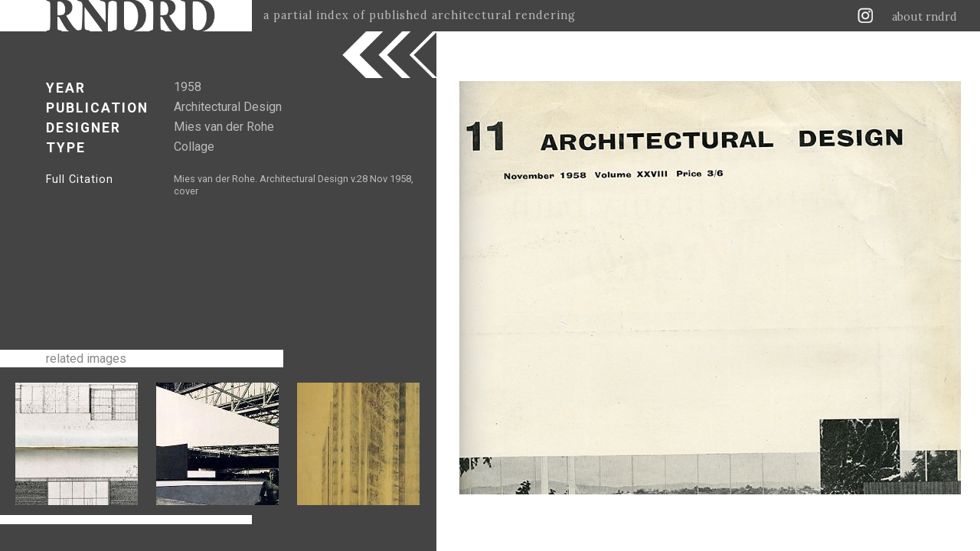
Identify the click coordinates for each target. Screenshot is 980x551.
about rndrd (924, 17)
